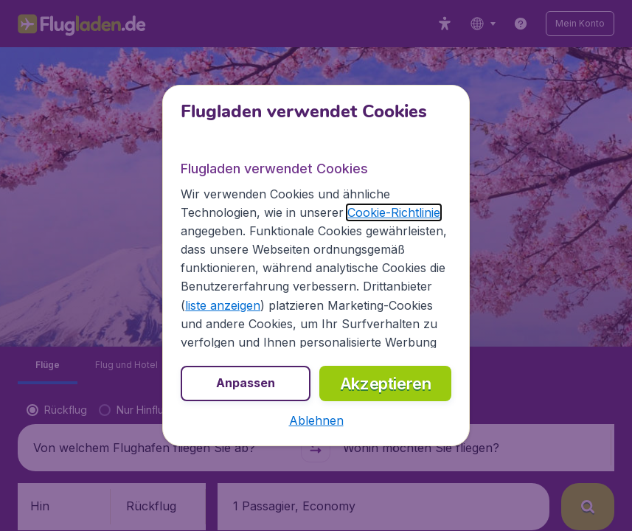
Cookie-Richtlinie (393, 212)
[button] (316, 420)
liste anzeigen (222, 305)
